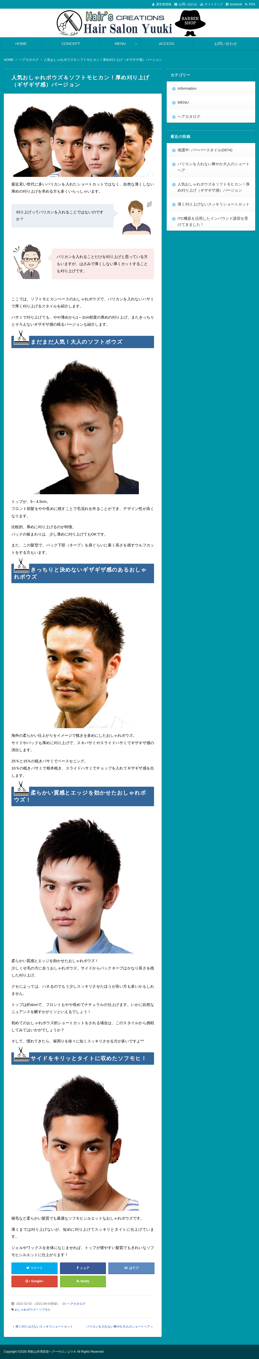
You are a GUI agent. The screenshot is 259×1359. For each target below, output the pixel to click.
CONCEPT (70, 43)
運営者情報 (163, 4)
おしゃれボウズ (25, 1309)
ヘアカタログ (76, 1304)
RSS (252, 4)
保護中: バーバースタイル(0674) (205, 150)
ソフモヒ (45, 1309)
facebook (236, 4)
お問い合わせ (188, 4)
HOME (21, 43)
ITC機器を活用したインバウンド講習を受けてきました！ (213, 221)
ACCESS (167, 43)
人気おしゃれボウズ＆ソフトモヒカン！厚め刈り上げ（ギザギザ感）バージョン (214, 187)
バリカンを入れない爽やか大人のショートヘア (118, 1326)
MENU (120, 43)
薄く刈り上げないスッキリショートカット (44, 1326)
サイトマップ (214, 4)
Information (187, 88)
